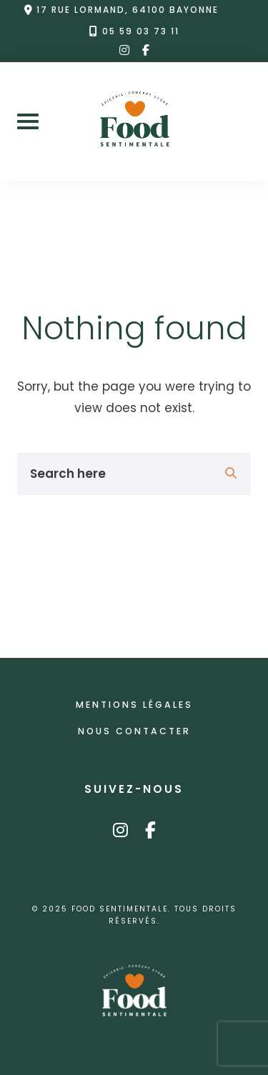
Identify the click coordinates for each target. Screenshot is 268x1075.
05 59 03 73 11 (140, 31)
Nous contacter (134, 731)
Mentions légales (134, 705)
